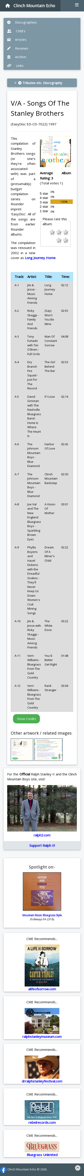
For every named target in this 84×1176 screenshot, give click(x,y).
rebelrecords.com (42, 1122)
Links (15, 65)
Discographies (22, 22)
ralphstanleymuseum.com (42, 1036)
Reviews (17, 48)
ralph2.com (42, 835)
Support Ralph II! (42, 845)
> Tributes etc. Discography (38, 83)
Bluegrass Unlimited (42, 1154)
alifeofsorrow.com (42, 989)
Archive (16, 57)
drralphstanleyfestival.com (42, 1081)
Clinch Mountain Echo (30, 5)
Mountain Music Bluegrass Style (42, 915)
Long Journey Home (40, 257)
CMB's (16, 31)
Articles (16, 39)
